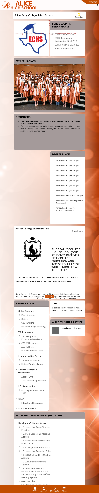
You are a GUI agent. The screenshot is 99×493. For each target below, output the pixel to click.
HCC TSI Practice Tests (32, 350)
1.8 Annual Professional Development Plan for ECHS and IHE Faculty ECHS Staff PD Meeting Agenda (35, 473)
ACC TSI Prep (27, 346)
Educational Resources (32, 402)
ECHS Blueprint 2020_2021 (68, 44)
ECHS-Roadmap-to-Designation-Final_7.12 (66, 39)
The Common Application (33, 380)
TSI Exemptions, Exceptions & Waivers (31, 338)
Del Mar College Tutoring (33, 326)
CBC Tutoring (27, 322)
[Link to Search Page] (97, 5)
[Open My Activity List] (54, 489)
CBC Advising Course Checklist (35, 484)
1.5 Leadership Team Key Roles (36, 451)
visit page (49, 296)
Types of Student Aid (31, 360)
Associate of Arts (29, 481)
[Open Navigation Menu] (64, 489)
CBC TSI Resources (30, 343)
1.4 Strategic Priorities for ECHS (36, 447)
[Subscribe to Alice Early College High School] (78, 15)
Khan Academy (28, 315)
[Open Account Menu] (44, 489)
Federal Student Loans (32, 364)
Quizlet (24, 319)
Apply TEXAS (27, 376)
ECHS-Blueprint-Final (65, 48)
